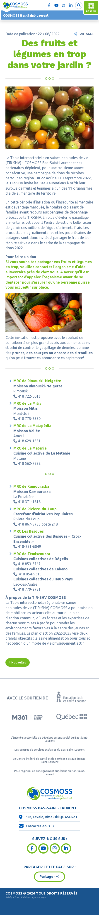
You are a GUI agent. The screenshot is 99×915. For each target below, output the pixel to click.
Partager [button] (47, 876)
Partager (86, 33)
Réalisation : (25, 897)
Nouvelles (17, 662)
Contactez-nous (38, 826)
